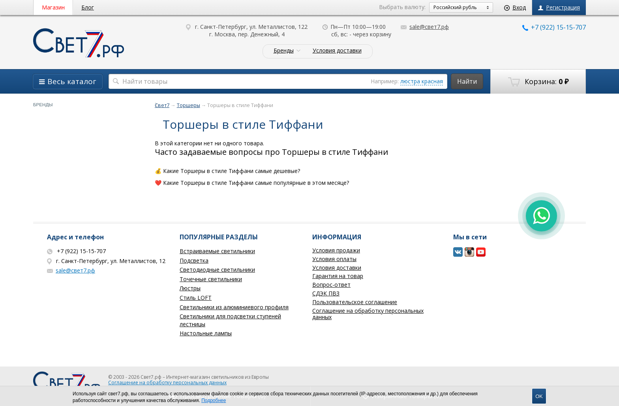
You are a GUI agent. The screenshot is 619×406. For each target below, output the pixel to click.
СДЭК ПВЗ (326, 293)
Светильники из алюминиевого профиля (234, 307)
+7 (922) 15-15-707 (554, 27)
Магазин (53, 7)
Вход (515, 7)
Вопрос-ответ (331, 284)
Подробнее (213, 400)
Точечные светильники (211, 279)
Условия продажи (336, 250)
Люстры (190, 288)
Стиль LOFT (196, 297)
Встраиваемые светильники (217, 251)
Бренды (284, 50)
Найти (467, 81)
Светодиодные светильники (217, 269)
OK (539, 396)
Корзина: (538, 82)
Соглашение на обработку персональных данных (368, 314)
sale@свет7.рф (425, 26)
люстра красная (421, 81)
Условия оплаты (334, 259)
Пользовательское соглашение (354, 302)
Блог (87, 7)
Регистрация (559, 7)
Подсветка (194, 260)
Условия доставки (337, 50)
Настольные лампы (206, 333)
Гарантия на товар (337, 276)
